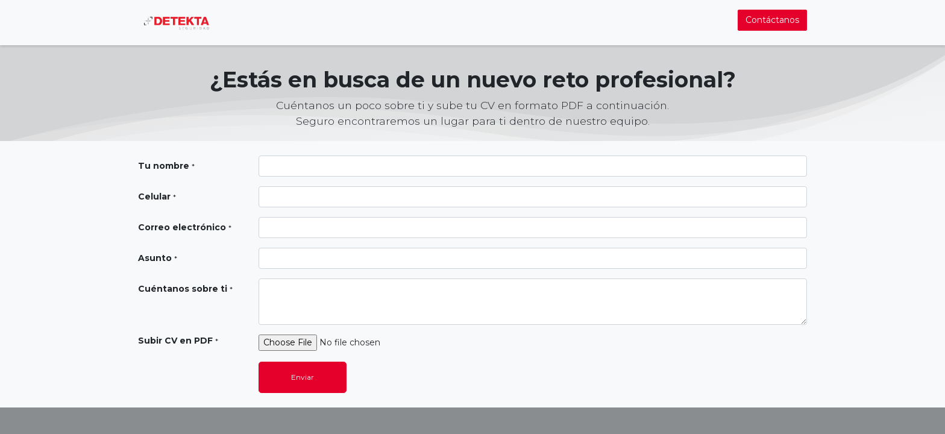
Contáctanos (772, 19)
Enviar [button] (302, 377)
